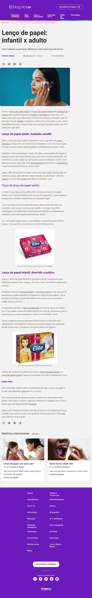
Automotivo (32, 531)
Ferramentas (32, 538)
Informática (32, 512)
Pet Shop (53, 531)
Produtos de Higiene (10, 477)
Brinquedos (54, 512)
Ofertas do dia (33, 544)
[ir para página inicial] (20, 7)
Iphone (30, 493)
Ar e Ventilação (56, 519)
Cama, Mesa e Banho (56, 545)
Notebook (31, 519)
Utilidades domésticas (32, 526)
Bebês (29, 551)
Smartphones (32, 499)
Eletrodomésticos (57, 499)
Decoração (54, 538)
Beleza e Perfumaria (54, 494)
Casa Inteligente (56, 525)
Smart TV (31, 506)
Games (53, 506)
